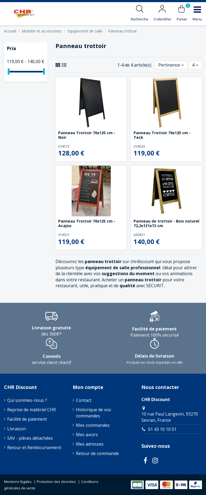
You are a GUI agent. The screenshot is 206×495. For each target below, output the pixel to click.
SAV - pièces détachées (30, 438)
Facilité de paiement (27, 419)
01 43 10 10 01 (162, 429)
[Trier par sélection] (170, 65)
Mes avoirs (87, 435)
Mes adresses (90, 444)
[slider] (9, 71)
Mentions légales (18, 481)
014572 (63, 146)
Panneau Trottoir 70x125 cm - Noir (86, 135)
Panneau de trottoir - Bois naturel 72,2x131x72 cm (166, 223)
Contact (83, 400)
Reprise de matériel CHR (31, 410)
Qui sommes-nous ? (27, 400)
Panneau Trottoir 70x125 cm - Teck (162, 135)
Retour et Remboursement (34, 447)
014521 (63, 234)
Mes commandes (93, 425)
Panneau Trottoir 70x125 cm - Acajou (86, 223)
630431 (139, 234)
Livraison (16, 429)
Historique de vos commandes (93, 412)
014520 (139, 146)
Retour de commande (97, 453)
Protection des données (56, 481)
